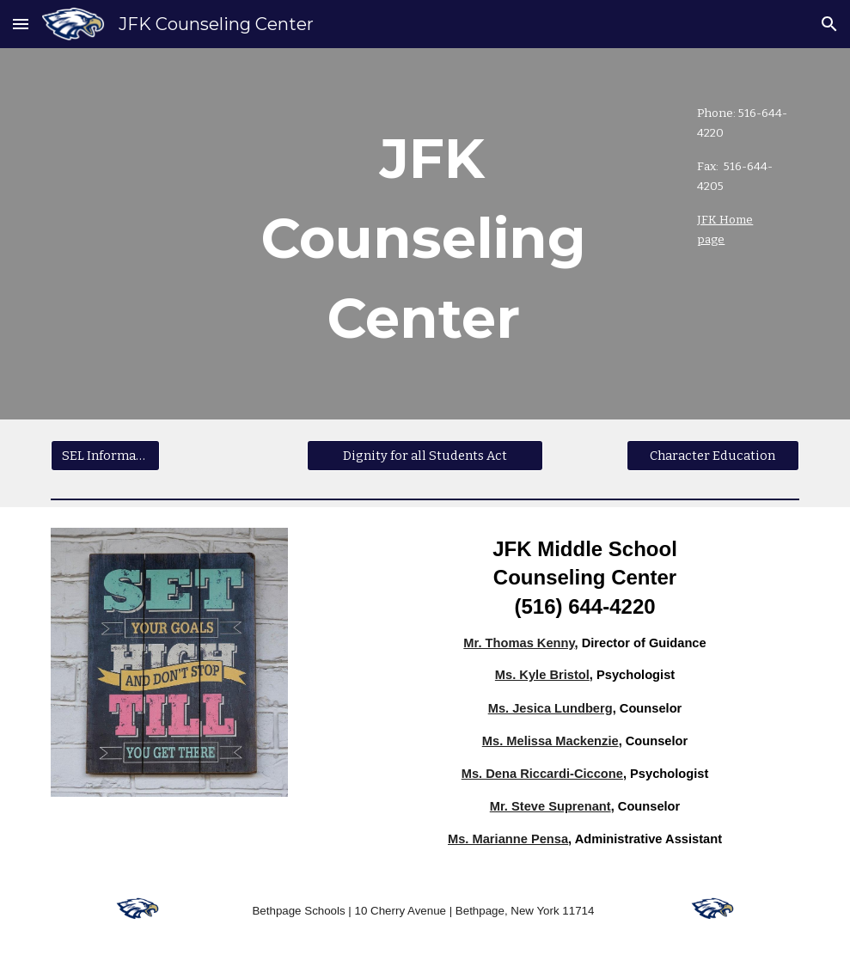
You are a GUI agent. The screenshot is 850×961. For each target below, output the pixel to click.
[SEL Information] (105, 456)
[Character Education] (712, 456)
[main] (329, 233)
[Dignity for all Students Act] (425, 456)
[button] (20, 23)
